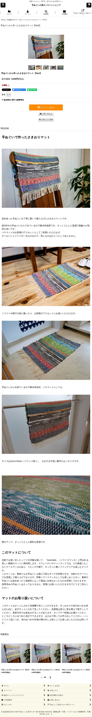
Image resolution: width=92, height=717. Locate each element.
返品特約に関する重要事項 (13, 100)
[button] (3, 5)
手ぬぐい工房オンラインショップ (46, 5)
